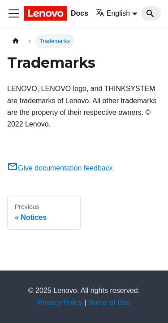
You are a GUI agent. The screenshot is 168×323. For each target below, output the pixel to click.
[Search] (151, 13)
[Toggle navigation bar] (14, 13)
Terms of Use (109, 302)
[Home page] (15, 41)
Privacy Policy (60, 302)
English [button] (112, 13)
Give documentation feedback (60, 168)
